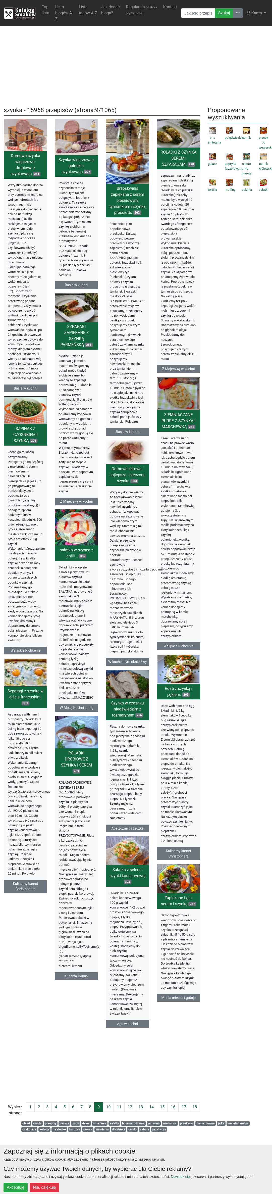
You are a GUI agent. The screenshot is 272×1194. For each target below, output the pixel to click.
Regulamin (141, 10)
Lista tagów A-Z (88, 10)
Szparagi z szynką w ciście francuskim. (25, 702)
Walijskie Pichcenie (178, 650)
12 (130, 1107)
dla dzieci (118, 1129)
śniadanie (99, 1123)
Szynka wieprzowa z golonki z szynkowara (76, 165)
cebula (144, 1129)
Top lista (45, 10)
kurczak (74, 1129)
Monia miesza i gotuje (178, 1005)
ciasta (37, 1123)
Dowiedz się (180, 1177)
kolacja (44, 1129)
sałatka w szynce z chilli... (76, 556)
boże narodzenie (133, 1123)
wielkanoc (170, 1123)
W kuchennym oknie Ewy (127, 664)
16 (173, 1107)
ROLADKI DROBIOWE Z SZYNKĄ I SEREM (76, 767)
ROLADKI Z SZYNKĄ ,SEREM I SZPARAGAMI (178, 158)
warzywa (153, 1123)
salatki (114, 1123)
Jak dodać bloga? (110, 10)
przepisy (51, 1123)
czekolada (29, 1129)
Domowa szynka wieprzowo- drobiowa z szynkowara (25, 164)
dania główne (206, 1123)
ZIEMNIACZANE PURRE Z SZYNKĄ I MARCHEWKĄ (178, 424)
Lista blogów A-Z (64, 13)
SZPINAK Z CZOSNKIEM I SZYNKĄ (25, 438)
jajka (221, 1123)
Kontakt (170, 7)
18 (194, 1107)
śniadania (102, 1129)
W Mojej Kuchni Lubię (76, 711)
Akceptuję (15, 1187)
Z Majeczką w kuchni (178, 369)
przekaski (186, 1123)
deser (86, 1123)
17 (184, 1107)
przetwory (159, 1129)
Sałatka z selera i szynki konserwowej (127, 884)
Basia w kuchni (25, 388)
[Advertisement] (136, 65)
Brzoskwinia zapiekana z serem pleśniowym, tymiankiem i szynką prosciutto (128, 200)
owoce (87, 1129)
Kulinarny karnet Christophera (178, 859)
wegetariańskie (238, 1123)
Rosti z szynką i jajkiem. (178, 697)
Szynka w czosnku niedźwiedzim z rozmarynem (127, 717)
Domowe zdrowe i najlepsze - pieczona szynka (128, 477)
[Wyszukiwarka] (198, 13)
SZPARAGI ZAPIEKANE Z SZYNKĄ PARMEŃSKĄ (77, 336)
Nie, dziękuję (44, 1187)
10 (108, 1107)
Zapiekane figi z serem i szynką (178, 908)
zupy (75, 1123)
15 (162, 1107)
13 (140, 1107)
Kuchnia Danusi (76, 981)
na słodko (59, 1129)
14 (151, 1107)
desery (64, 1123)
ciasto (132, 1129)
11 (119, 1107)
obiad (26, 1123)
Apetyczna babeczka (127, 836)
